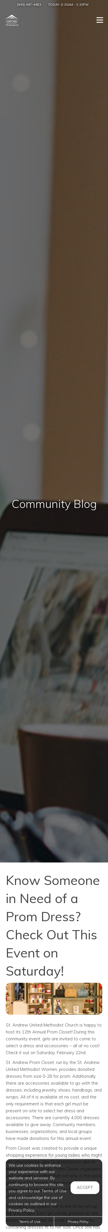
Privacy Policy (78, 1221)
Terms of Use (29, 1221)
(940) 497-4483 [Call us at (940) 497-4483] (29, 4)
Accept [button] (85, 1187)
